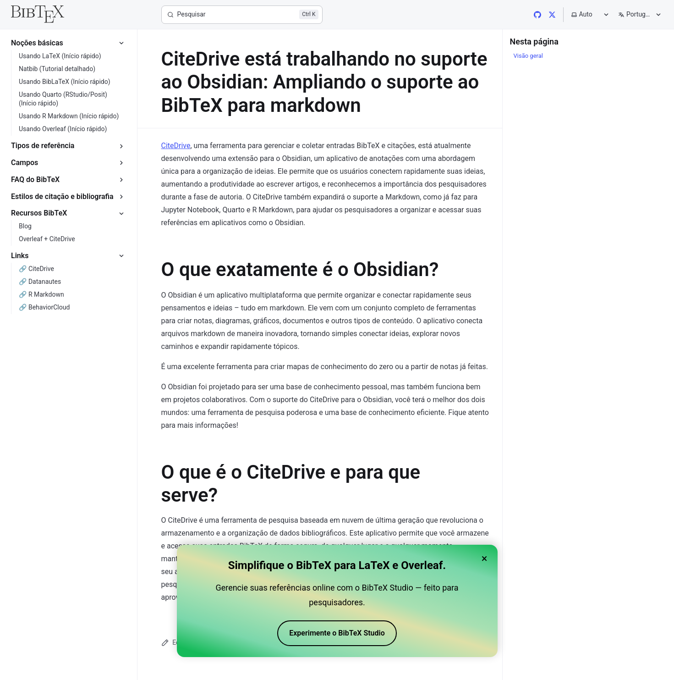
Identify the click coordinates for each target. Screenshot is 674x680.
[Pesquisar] (242, 15)
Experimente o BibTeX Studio (337, 635)
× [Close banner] (485, 561)
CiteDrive (176, 145)
